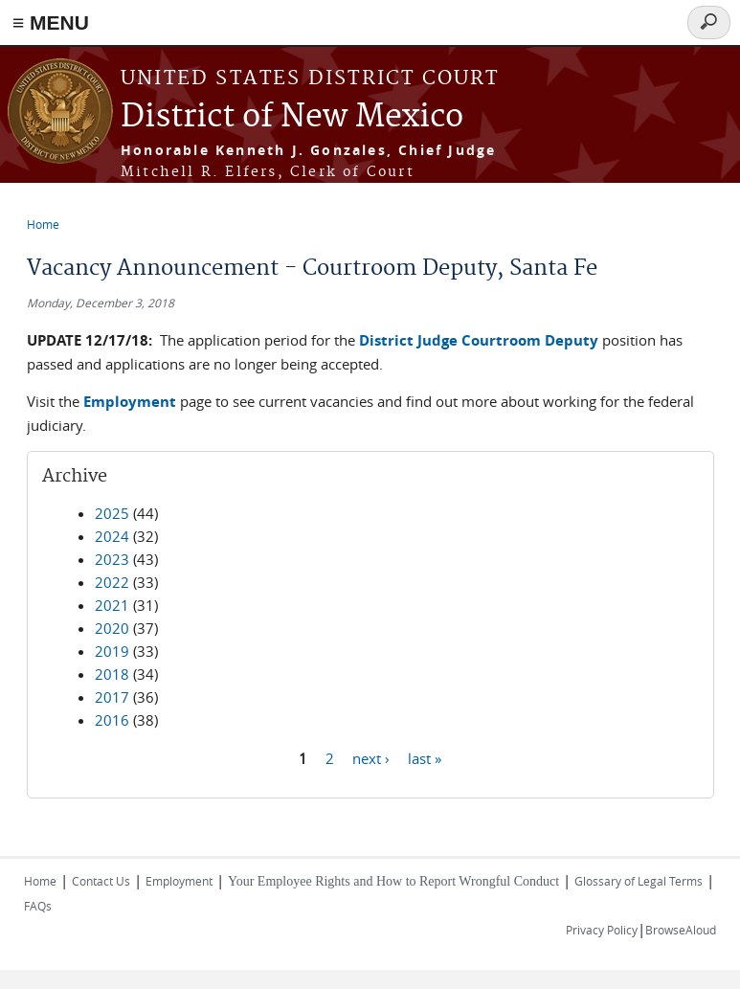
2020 (112, 628)
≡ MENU (50, 22)
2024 (112, 536)
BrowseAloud (680, 929)
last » (424, 757)
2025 (112, 513)
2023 (112, 559)
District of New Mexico (292, 117)
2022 (112, 582)
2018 (112, 674)
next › (371, 757)
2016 (112, 720)
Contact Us (101, 880)
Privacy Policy (602, 929)
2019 (112, 651)
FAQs (38, 905)
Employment (179, 880)
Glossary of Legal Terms (638, 880)
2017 (112, 697)
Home (43, 224)
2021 (112, 605)
